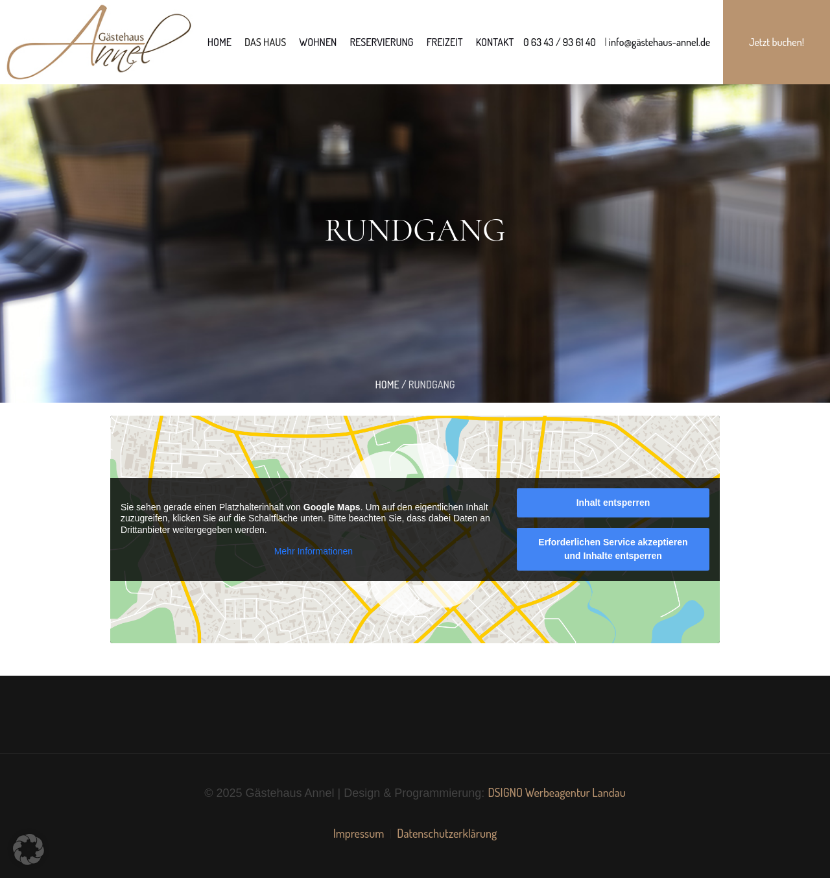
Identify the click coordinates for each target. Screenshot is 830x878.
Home (387, 384)
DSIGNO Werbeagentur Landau (556, 792)
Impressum (359, 833)
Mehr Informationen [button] (313, 551)
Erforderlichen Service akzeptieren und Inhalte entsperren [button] (612, 549)
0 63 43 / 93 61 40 (559, 42)
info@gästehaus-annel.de (659, 42)
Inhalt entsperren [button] (613, 502)
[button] (28, 849)
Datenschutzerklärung (447, 833)
